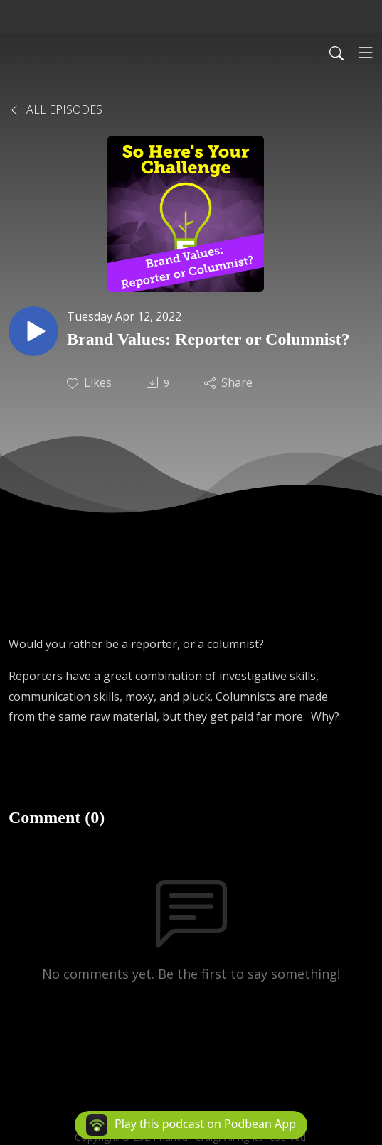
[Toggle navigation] (365, 52)
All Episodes (55, 109)
